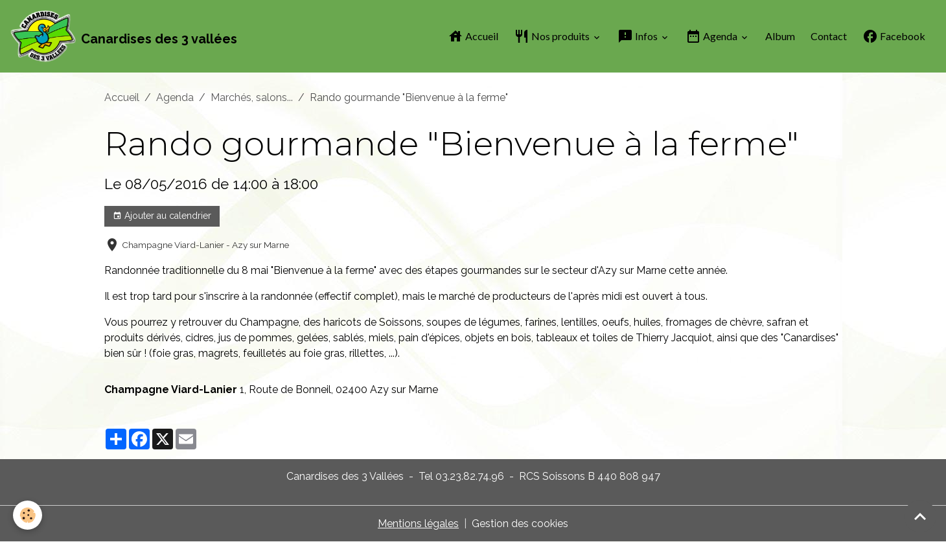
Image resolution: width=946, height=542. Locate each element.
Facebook (893, 36)
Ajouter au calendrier (162, 216)
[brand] (123, 36)
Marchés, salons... (252, 97)
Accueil (473, 36)
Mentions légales (418, 523)
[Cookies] (27, 515)
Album (780, 36)
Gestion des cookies (520, 523)
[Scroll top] (920, 516)
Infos (638, 36)
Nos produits (553, 36)
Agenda (712, 36)
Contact (829, 36)
